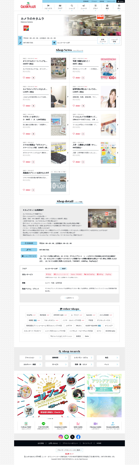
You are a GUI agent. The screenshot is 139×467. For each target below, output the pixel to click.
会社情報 (41, 443)
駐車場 (102, 1)
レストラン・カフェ (81, 357)
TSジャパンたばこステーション (61, 336)
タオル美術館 (106, 315)
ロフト (99, 331)
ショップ (72, 8)
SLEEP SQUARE (93, 326)
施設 (107, 8)
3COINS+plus (110, 331)
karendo (90, 315)
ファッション (29, 357)
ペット (106, 364)
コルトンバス (111, 1)
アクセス (94, 1)
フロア (60, 8)
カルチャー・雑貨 (30, 364)
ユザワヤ (69, 325)
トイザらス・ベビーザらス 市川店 (81, 331)
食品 (106, 357)
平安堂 (91, 320)
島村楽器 (44, 315)
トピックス (48, 8)
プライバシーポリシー (70, 443)
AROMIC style (60, 315)
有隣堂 (34, 320)
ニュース (84, 8)
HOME (99, 443)
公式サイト (70, 298)
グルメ (95, 8)
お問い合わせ (53, 443)
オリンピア (109, 325)
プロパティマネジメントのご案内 (68, 450)
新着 (103, 41)
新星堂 (78, 336)
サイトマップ (87, 443)
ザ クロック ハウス (103, 320)
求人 (119, 8)
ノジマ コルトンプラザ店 (73, 320)
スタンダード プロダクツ (32, 331)
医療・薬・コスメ (81, 364)
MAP (64, 268)
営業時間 (85, 1)
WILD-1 (78, 325)
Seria (87, 336)
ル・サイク (76, 315)
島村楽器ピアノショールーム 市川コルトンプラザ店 (44, 325)
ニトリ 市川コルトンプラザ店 (55, 331)
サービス (55, 364)
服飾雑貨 (55, 357)
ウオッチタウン (51, 320)
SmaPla (31, 315)
